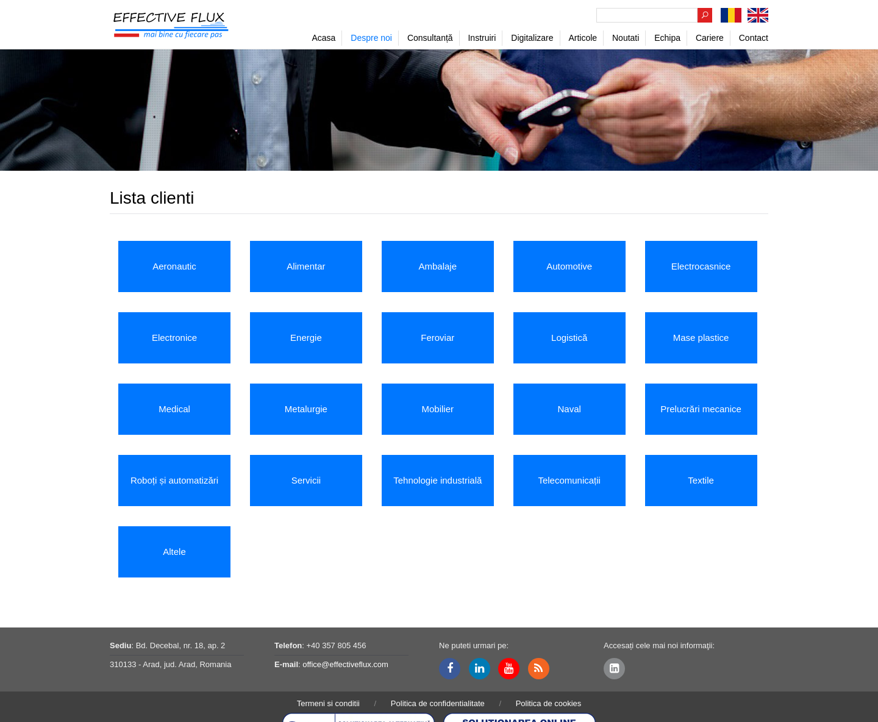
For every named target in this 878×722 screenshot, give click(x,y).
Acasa (323, 38)
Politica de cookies (549, 703)
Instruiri (482, 38)
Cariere (710, 38)
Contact (753, 38)
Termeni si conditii (328, 703)
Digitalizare (532, 38)
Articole (582, 38)
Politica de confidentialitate (438, 703)
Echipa (667, 38)
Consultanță (430, 38)
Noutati (625, 38)
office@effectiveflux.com (345, 664)
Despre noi (371, 38)
